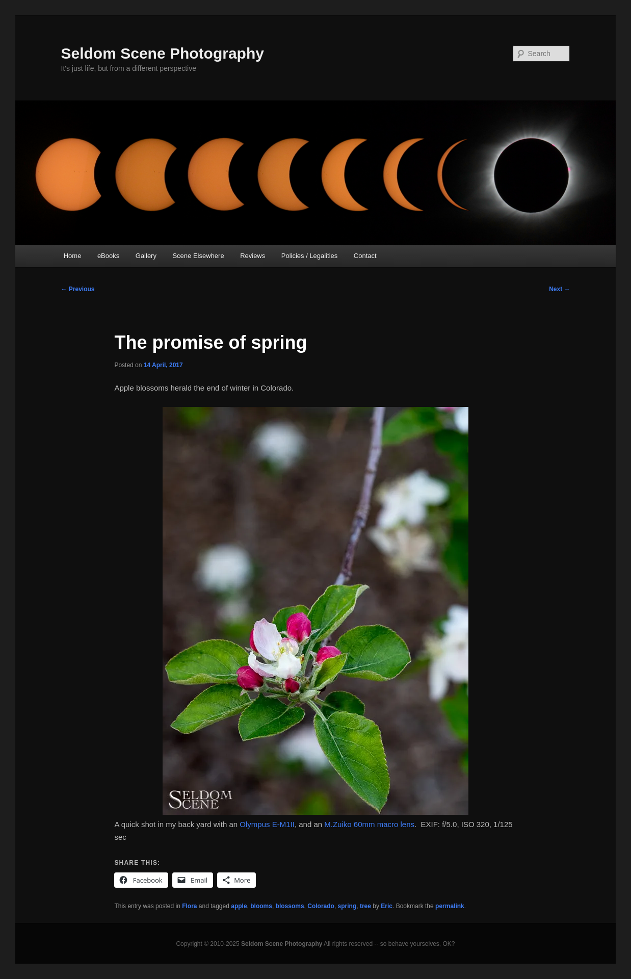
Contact (365, 256)
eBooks (108, 256)
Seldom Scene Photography (162, 53)
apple (239, 906)
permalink (449, 906)
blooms (261, 906)
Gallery (146, 256)
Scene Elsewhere (198, 256)
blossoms (290, 906)
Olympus (255, 824)
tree (365, 906)
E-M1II (283, 824)
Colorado (320, 906)
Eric (386, 906)
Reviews (252, 256)
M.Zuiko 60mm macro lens (369, 824)
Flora (189, 906)
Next (559, 289)
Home (73, 256)
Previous (78, 289)
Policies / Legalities (309, 256)
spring (347, 906)
